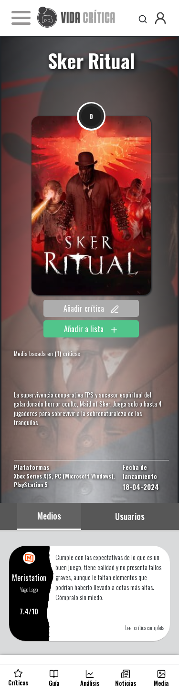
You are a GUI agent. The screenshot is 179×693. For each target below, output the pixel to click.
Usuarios (130, 516)
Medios (49, 516)
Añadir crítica (91, 308)
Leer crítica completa (144, 627)
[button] (160, 18)
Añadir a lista (91, 329)
